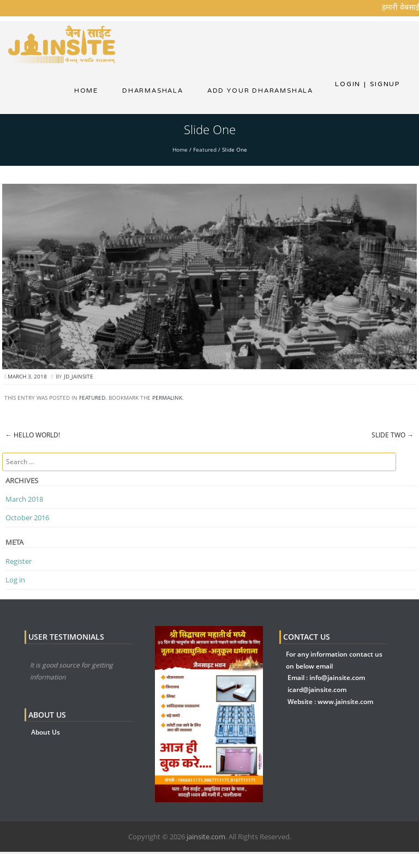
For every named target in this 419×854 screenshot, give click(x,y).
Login (348, 84)
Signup (382, 84)
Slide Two (393, 437)
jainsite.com (206, 839)
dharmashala (152, 91)
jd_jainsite (78, 378)
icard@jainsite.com (317, 691)
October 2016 (27, 520)
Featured (205, 151)
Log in (15, 582)
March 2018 (24, 501)
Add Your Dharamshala (260, 91)
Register (18, 563)
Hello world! (32, 437)
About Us (45, 734)
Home (86, 91)
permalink (167, 400)
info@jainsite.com (337, 680)
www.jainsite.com (345, 703)
